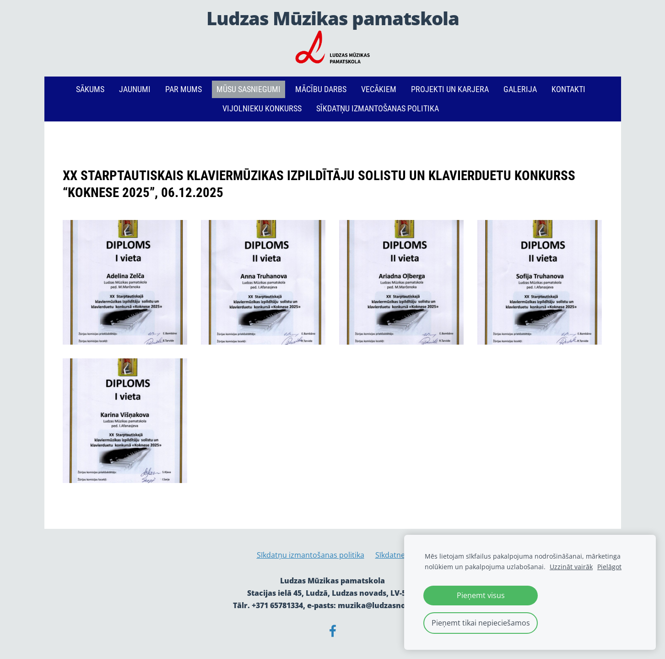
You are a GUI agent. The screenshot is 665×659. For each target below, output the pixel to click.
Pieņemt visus (481, 595)
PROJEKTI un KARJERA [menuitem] (450, 89)
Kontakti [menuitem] (568, 89)
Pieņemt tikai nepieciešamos (481, 623)
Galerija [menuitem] (520, 89)
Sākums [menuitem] (90, 89)
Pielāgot (609, 566)
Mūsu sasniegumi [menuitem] (248, 89)
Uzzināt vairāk (571, 566)
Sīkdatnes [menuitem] (392, 555)
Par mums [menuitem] (183, 89)
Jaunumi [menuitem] (135, 89)
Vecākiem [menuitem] (378, 89)
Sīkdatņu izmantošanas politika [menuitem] (377, 108)
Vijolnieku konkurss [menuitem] (262, 108)
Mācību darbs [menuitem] (320, 89)
